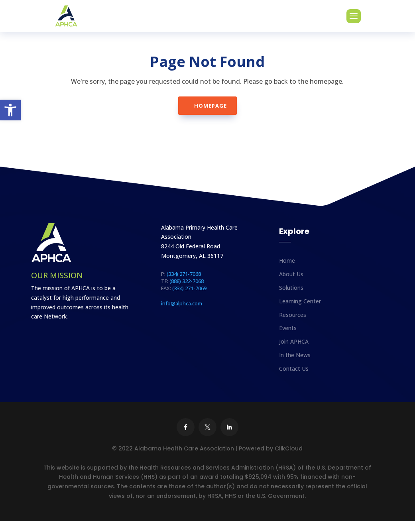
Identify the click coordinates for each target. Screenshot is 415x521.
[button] (10, 110)
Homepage (210, 105)
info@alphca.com (181, 303)
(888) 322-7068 (186, 281)
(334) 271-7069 (189, 288)
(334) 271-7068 (184, 273)
